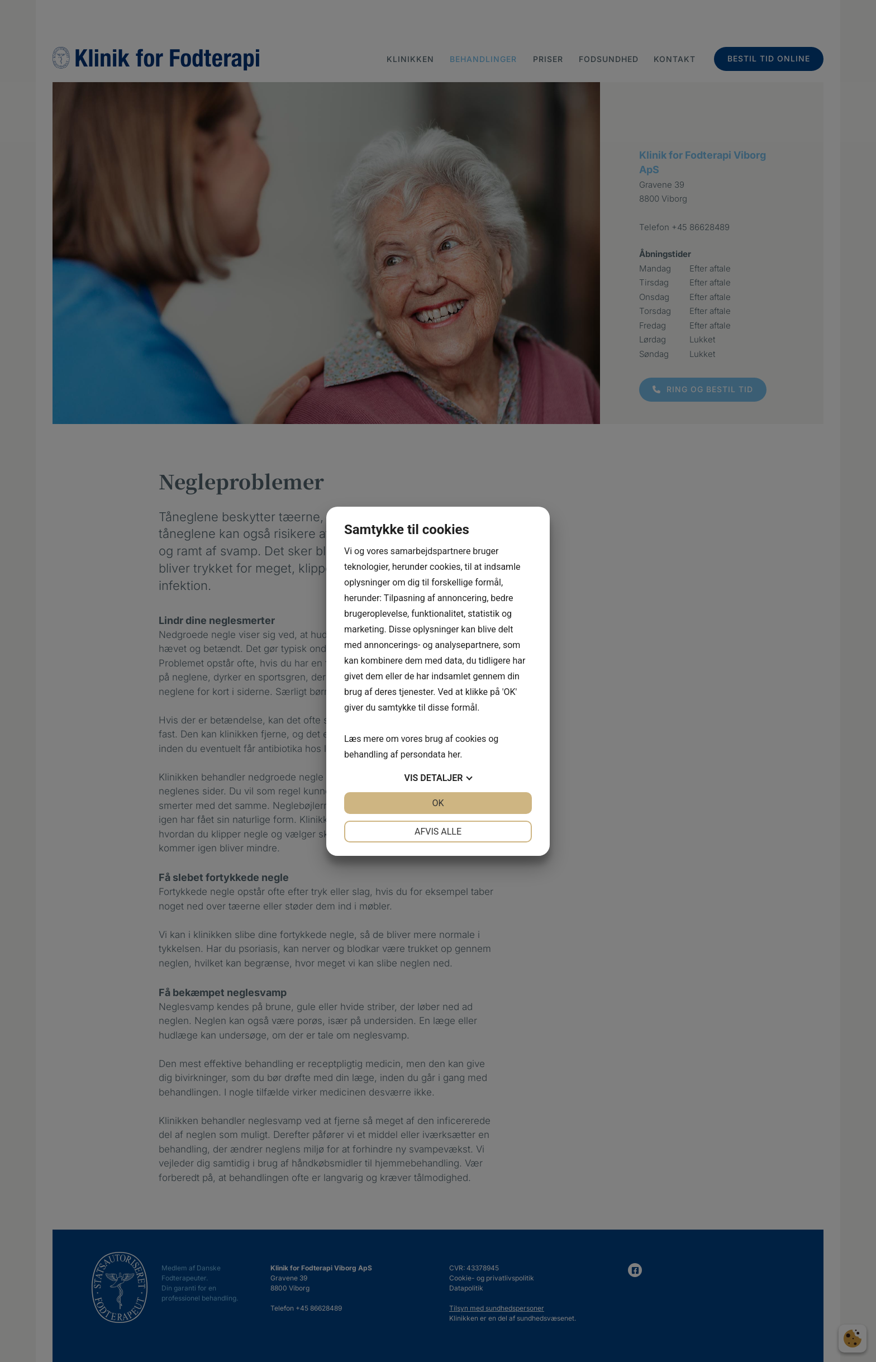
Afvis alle (438, 831)
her (453, 754)
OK (438, 803)
